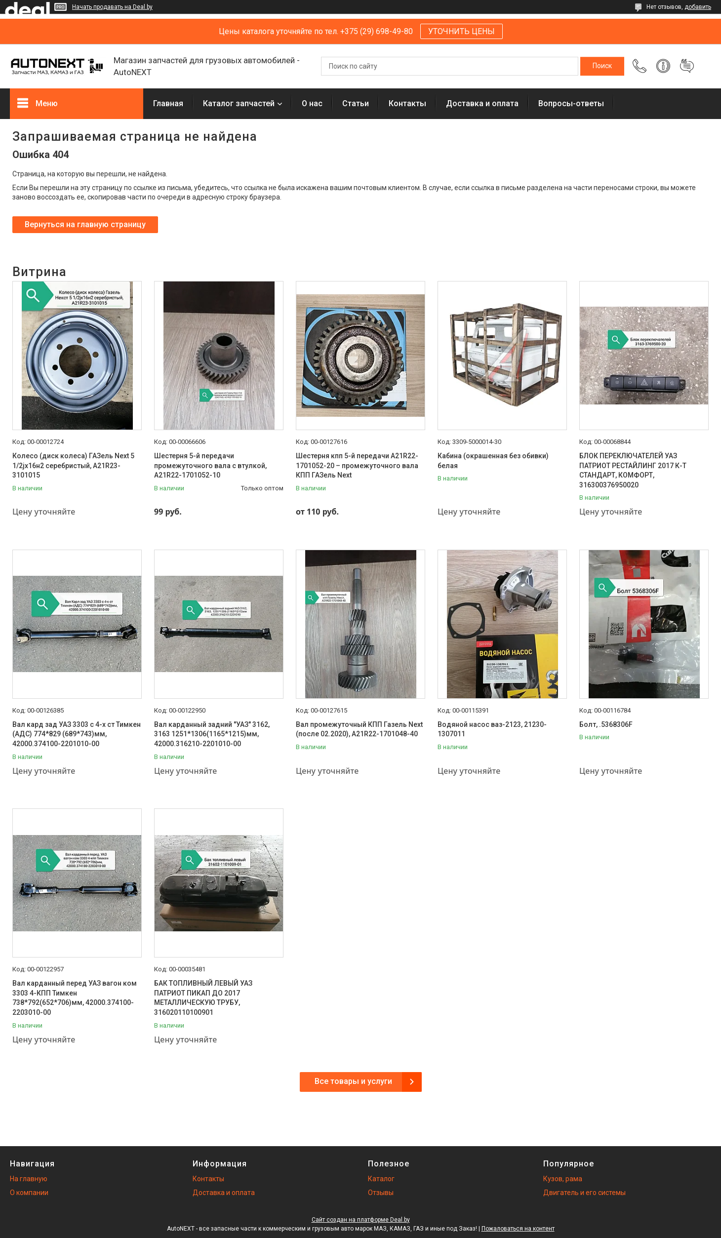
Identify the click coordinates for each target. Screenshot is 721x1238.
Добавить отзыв (687, 66)
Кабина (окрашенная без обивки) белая (493, 461)
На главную (28, 1179)
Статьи (355, 103)
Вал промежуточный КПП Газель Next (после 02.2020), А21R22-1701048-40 (359, 729)
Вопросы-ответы (571, 103)
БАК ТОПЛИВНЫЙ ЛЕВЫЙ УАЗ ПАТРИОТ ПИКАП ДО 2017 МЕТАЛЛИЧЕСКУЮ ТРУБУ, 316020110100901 (203, 997)
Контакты (407, 103)
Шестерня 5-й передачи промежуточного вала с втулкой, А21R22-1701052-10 (210, 465)
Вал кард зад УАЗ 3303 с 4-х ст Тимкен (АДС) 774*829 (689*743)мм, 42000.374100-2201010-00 (76, 734)
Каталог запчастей (239, 103)
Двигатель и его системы (584, 1193)
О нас (312, 103)
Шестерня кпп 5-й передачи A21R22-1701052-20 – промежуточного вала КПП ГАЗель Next (357, 465)
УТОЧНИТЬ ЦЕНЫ (461, 31)
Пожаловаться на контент (518, 1228)
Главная (168, 103)
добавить (697, 6)
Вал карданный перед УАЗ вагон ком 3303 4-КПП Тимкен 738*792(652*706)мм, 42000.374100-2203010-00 (74, 997)
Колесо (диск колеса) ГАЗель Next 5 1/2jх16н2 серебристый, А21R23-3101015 (73, 465)
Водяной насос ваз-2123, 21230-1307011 (492, 729)
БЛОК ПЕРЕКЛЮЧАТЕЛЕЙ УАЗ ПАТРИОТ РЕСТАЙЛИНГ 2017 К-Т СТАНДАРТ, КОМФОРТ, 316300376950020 (632, 470)
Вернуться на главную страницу (85, 224)
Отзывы (381, 1193)
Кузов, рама (562, 1179)
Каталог (381, 1179)
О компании (29, 1193)
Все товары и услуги (353, 1081)
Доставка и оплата (482, 103)
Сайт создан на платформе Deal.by (361, 1219)
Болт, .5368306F (606, 724)
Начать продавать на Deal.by (112, 6)
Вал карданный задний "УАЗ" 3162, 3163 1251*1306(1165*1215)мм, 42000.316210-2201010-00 (212, 734)
